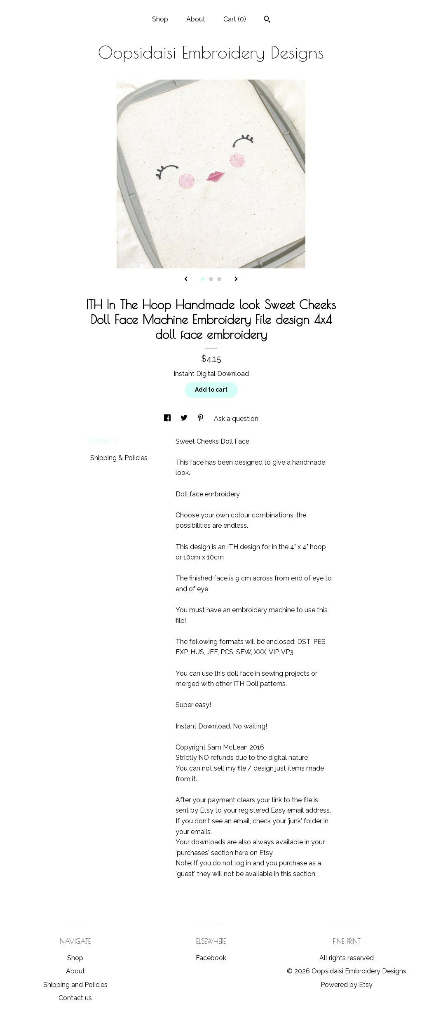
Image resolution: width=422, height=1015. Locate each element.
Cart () (234, 19)
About (195, 19)
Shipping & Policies (119, 458)
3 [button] (219, 279)
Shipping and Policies (75, 985)
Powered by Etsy (347, 985)
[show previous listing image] (186, 279)
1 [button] (203, 279)
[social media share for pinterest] (201, 419)
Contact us (75, 998)
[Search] (267, 20)
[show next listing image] (236, 279)
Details (104, 440)
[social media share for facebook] (168, 419)
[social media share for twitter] (185, 419)
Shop (160, 19)
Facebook (211, 958)
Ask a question (236, 419)
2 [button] (211, 279)
